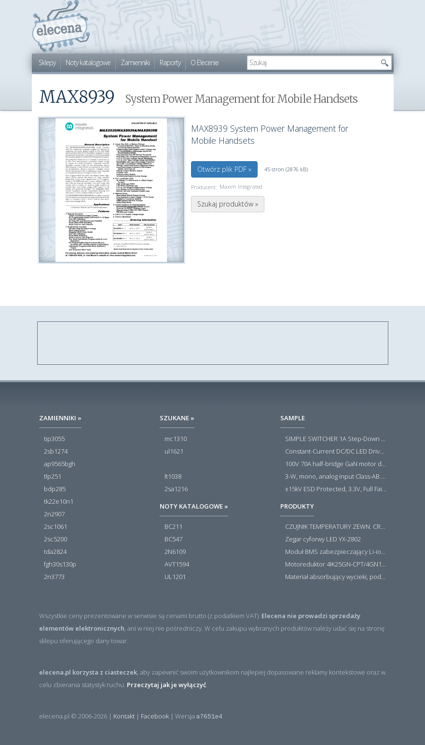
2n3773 (54, 577)
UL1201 (175, 577)
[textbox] (312, 62)
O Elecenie (205, 62)
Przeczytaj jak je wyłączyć (166, 684)
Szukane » (177, 418)
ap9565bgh (59, 464)
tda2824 (55, 552)
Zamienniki (135, 62)
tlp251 (52, 477)
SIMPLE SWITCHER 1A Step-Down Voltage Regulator (335, 439)
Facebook (155, 716)
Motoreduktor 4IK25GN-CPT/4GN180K (335, 564)
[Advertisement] (213, 343)
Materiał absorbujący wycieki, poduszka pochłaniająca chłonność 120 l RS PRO (335, 577)
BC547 (173, 539)
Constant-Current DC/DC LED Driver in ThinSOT (335, 451)
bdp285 (55, 489)
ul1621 (174, 451)
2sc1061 (55, 527)
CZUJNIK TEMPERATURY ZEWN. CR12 (335, 527)
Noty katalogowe (88, 62)
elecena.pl (61, 27)
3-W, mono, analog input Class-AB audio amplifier (335, 477)
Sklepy (47, 62)
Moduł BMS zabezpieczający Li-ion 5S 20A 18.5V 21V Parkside (335, 552)
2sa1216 (176, 489)
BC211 (173, 527)
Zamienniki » (60, 418)
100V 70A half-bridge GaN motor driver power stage (335, 464)
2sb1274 (56, 451)
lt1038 (173, 477)
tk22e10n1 (58, 502)
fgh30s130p (60, 564)
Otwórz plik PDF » (224, 169)
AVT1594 (177, 564)
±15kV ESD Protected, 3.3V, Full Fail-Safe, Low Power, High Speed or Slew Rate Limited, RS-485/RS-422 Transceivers (335, 489)
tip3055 (54, 439)
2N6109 (175, 552)
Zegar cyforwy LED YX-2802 (323, 539)
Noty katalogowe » (194, 506)
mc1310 (176, 439)
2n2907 (54, 514)
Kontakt (124, 716)
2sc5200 (55, 539)
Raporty (170, 62)
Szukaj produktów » (227, 203)
